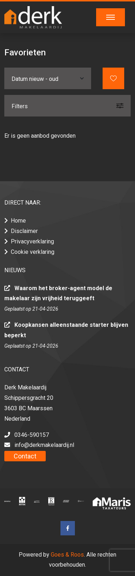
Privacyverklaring (32, 241)
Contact (25, 456)
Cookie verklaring (32, 251)
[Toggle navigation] (110, 17)
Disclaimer (24, 231)
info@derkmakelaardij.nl (44, 445)
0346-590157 (31, 434)
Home (18, 220)
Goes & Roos (67, 554)
